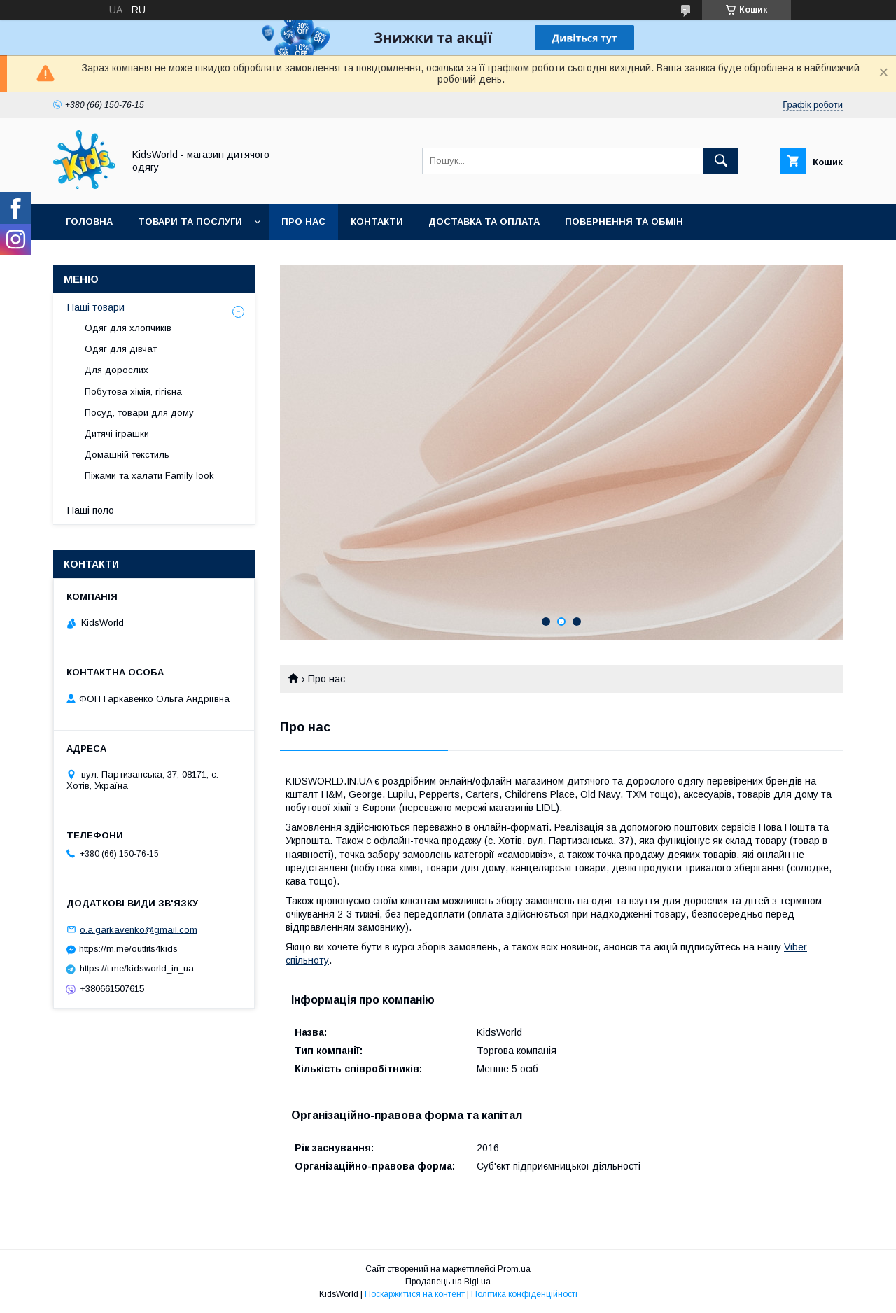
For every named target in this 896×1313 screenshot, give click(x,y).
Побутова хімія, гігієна (133, 391)
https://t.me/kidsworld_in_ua (137, 968)
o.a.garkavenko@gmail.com (138, 929)
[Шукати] (721, 161)
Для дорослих (116, 370)
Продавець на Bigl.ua (448, 1281)
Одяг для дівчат (121, 349)
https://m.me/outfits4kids (128, 948)
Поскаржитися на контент (415, 1294)
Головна (89, 221)
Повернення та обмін (624, 221)
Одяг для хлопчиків (128, 328)
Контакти (377, 221)
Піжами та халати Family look (149, 475)
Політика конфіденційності (524, 1294)
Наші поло (90, 510)
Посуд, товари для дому (139, 412)
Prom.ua (514, 1269)
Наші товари (96, 307)
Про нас (303, 221)
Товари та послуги (190, 221)
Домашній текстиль (127, 454)
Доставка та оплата (484, 221)
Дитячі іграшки (117, 433)
